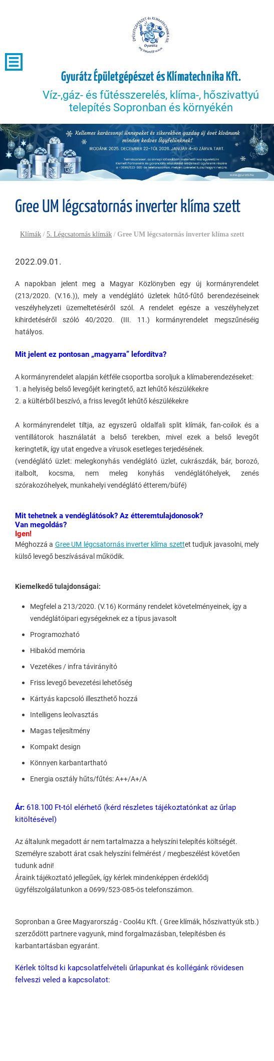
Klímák (30, 234)
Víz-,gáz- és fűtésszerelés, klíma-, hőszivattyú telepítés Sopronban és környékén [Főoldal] (151, 92)
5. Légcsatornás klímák (79, 234)
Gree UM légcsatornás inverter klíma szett (120, 544)
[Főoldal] (150, 35)
